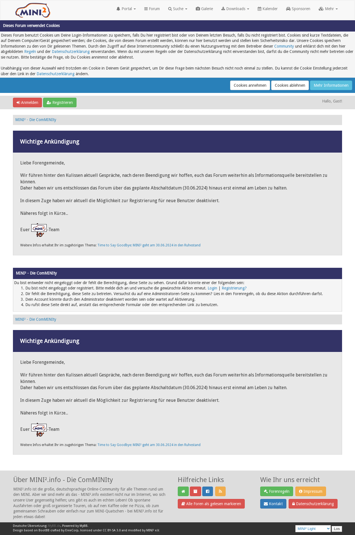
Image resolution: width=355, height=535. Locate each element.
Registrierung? (234, 288)
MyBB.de (54, 526)
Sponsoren (298, 8)
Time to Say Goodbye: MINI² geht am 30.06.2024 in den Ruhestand (149, 245)
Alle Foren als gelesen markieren (211, 503)
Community (284, 46)
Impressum (310, 491)
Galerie (204, 8)
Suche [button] (177, 8)
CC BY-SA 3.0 (112, 530)
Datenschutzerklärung (71, 51)
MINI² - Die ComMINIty (35, 119)
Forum (152, 8)
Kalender (268, 8)
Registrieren (60, 102)
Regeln (30, 51)
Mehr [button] (328, 8)
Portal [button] (126, 8)
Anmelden (27, 102)
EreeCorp (71, 530)
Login (212, 288)
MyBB (83, 526)
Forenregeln (276, 491)
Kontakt (273, 503)
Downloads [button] (235, 8)
